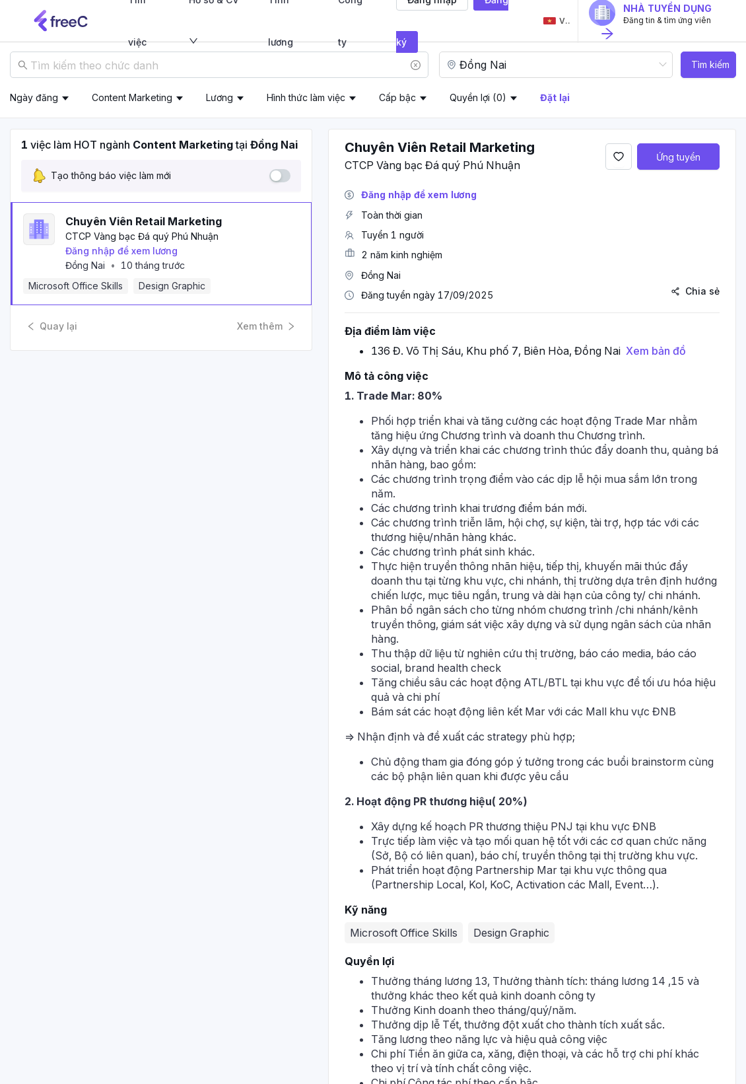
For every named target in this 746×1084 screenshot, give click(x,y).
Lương (219, 97)
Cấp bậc (397, 97)
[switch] (279, 175)
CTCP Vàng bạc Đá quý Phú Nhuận (142, 236)
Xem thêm (266, 326)
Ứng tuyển (678, 157)
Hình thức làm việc (306, 97)
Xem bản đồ (656, 350)
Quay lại (51, 326)
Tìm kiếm (710, 64)
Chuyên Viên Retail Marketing (143, 221)
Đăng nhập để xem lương (121, 250)
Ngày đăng (34, 97)
